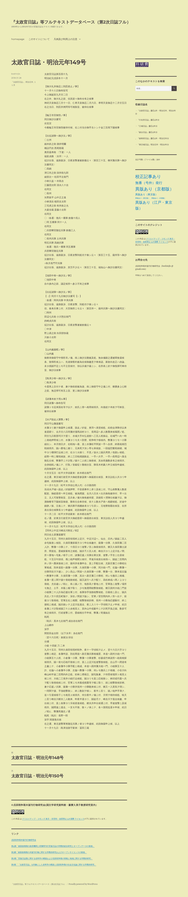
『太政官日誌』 (18, 82)
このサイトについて (39, 39)
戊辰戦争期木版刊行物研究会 (23, 840)
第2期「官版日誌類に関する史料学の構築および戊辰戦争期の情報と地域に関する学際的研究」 (52, 858)
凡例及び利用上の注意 (65, 39)
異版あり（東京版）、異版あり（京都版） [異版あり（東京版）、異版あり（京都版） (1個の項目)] (150, 198)
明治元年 (29, 82)
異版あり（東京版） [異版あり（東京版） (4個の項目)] (146, 194)
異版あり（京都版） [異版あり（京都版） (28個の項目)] (154, 189)
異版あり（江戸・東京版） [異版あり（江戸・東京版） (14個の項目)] (153, 205)
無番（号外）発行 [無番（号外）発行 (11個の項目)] (148, 183)
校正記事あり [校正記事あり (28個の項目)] (148, 176)
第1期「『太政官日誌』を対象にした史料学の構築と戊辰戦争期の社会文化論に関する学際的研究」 (53, 864)
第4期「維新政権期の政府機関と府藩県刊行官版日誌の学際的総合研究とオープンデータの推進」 (53, 846)
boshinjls (15, 74)
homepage (17, 39)
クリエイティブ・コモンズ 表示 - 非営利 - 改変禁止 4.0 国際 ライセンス (53, 819)
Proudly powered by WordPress (83, 884)
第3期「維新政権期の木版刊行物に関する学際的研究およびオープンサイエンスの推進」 (49, 852)
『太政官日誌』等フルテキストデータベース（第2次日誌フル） (71, 22)
